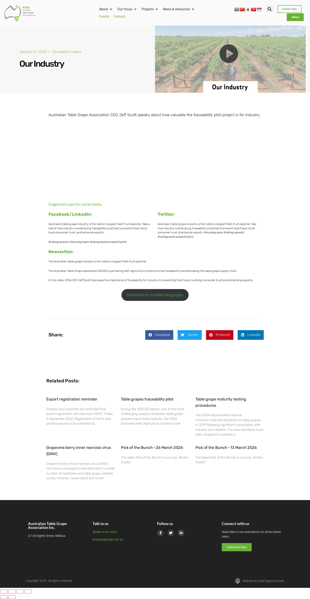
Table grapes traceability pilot (147, 399)
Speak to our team (105, 532)
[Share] (20, 591)
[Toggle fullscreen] (12, 591)
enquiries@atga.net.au (108, 539)
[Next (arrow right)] (12, 597)
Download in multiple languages (155, 295)
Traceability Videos (66, 52)
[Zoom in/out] (3, 591)
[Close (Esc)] (28, 591)
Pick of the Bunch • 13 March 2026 (226, 447)
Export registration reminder (71, 399)
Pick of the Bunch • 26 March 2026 (152, 447)
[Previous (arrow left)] (3, 597)
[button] (106, 9)
